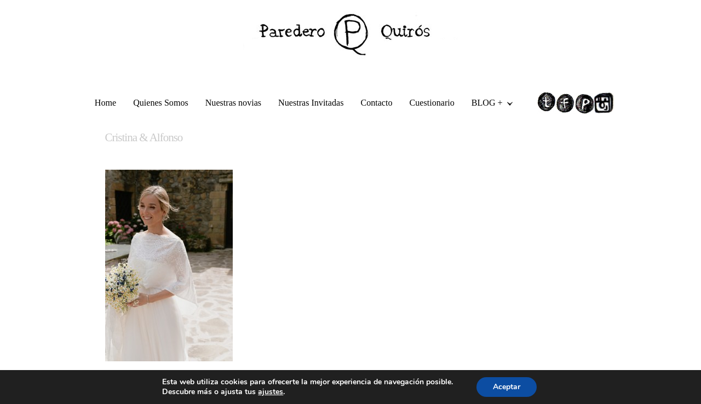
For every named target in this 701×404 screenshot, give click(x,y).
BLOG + (488, 104)
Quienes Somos (160, 102)
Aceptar (506, 387)
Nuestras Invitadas (310, 102)
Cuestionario (432, 102)
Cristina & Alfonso (144, 137)
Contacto (376, 102)
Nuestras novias (233, 102)
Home (105, 102)
